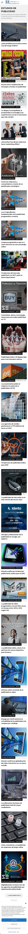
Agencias (4, 420)
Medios (18, 40)
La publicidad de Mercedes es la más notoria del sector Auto (14, 481)
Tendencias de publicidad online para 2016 (14, 445)
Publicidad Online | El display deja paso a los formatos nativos (14, 338)
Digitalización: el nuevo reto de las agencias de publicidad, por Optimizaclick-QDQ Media (14, 865)
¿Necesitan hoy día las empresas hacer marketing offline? (14, 129)
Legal (18, 931)
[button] (26, 903)
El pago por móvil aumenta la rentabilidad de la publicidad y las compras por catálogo (14, 705)
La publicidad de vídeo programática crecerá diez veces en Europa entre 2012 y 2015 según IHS (14, 588)
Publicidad (19, 238)
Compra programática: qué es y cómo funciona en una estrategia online (14, 229)
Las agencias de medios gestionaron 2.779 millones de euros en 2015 (14, 405)
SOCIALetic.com (19, 380)
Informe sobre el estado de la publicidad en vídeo (14, 670)
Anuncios (4, 81)
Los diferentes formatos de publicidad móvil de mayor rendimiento (14, 783)
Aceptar (14, 920)
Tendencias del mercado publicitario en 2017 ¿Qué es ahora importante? (14, 259)
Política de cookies (12, 931)
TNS (23, 493)
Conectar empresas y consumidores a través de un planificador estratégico (14, 162)
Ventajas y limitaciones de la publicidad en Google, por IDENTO (14, 517)
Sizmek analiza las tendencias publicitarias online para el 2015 (14, 555)
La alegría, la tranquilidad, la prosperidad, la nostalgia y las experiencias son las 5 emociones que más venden (14, 98)
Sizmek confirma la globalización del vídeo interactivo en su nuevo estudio (14, 741)
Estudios (4, 493)
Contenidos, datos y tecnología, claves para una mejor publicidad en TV (14, 295)
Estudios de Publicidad (8, 40)
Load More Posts (14, 895)
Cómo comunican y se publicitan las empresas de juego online (14, 825)
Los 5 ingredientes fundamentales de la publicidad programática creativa (14, 198)
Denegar (14, 924)
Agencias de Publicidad (8, 138)
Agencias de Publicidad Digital (10, 531)
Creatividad (11, 81)
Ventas (18, 106)
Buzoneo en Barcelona (21, 81)
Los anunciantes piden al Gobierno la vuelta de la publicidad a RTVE (14, 371)
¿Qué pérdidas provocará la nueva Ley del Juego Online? (14, 31)
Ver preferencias (14, 928)
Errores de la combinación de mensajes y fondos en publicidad (14, 65)
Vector (23, 269)
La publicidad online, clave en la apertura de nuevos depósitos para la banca (14, 628)
